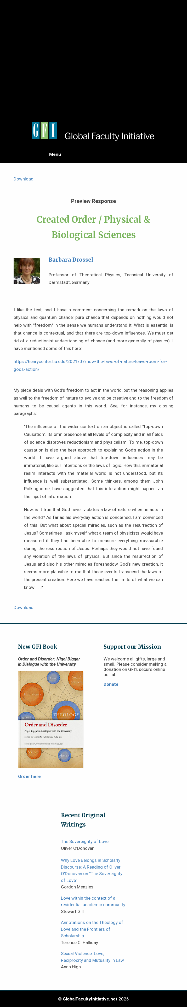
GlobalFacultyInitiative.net (90, 999)
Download (23, 179)
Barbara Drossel (71, 259)
